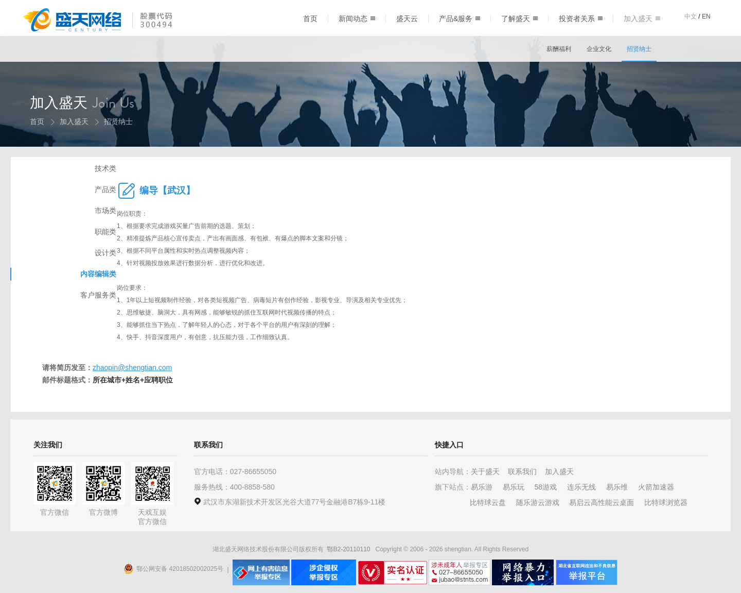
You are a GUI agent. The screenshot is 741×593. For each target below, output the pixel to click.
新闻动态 (357, 18)
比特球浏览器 (665, 502)
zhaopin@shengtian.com (234, 367)
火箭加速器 (656, 487)
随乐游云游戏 (537, 502)
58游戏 (545, 487)
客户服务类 (61, 318)
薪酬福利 (558, 49)
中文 (690, 16)
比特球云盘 (488, 502)
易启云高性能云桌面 (601, 502)
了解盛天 (519, 18)
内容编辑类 (61, 297)
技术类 (68, 191)
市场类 (68, 234)
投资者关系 (581, 18)
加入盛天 (642, 18)
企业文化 (599, 49)
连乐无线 (581, 487)
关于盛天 (485, 471)
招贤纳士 (639, 49)
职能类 (68, 255)
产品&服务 (459, 18)
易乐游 (481, 487)
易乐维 (617, 487)
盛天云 (407, 18)
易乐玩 (513, 487)
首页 (310, 18)
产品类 (68, 212)
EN (706, 16)
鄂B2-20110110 (348, 549)
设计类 (68, 276)
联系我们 (522, 471)
